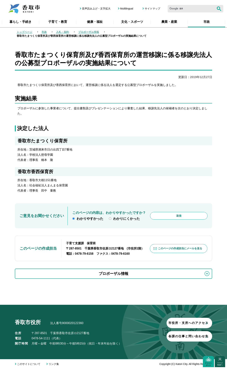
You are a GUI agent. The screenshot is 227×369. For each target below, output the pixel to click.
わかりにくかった (126, 219)
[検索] (191, 8)
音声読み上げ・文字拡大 (96, 8)
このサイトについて (28, 364)
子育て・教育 (57, 22)
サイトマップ (152, 8)
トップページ (24, 31)
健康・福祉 (95, 22)
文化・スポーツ (132, 22)
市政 (206, 22)
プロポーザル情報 (88, 31)
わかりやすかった (90, 219)
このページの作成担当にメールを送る (180, 248)
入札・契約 (62, 31)
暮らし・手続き (20, 22)
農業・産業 (169, 22)
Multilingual (126, 8)
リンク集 (54, 364)
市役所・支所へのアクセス (167, 322)
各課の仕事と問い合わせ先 (167, 336)
